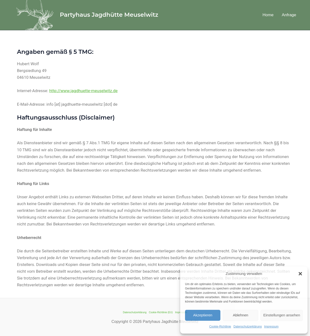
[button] (300, 273)
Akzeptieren (202, 315)
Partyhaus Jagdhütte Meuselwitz (109, 14)
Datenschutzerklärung (247, 326)
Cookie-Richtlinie (220, 326)
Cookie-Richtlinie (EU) (161, 312)
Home (268, 15)
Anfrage (289, 15)
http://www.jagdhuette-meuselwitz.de (83, 90)
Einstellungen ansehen (281, 315)
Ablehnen (240, 315)
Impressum (271, 326)
